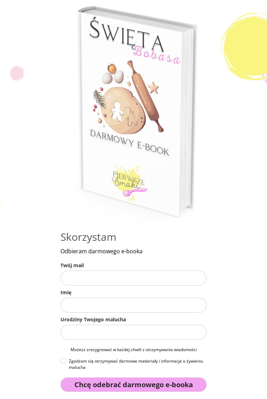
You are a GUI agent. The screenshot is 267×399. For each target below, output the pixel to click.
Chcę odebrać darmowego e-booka (133, 384)
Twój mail (72, 265)
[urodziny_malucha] (133, 332)
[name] (133, 305)
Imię (65, 292)
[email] (133, 278)
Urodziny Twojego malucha (93, 319)
